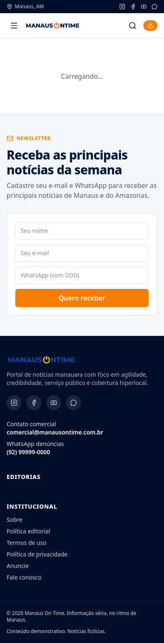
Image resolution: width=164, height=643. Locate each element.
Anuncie (18, 566)
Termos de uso (26, 543)
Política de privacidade (37, 554)
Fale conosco (24, 577)
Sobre (14, 519)
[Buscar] (132, 25)
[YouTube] (144, 6)
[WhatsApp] (154, 6)
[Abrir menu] (14, 25)
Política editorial (28, 531)
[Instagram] (122, 6)
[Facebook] (133, 6)
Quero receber (82, 298)
